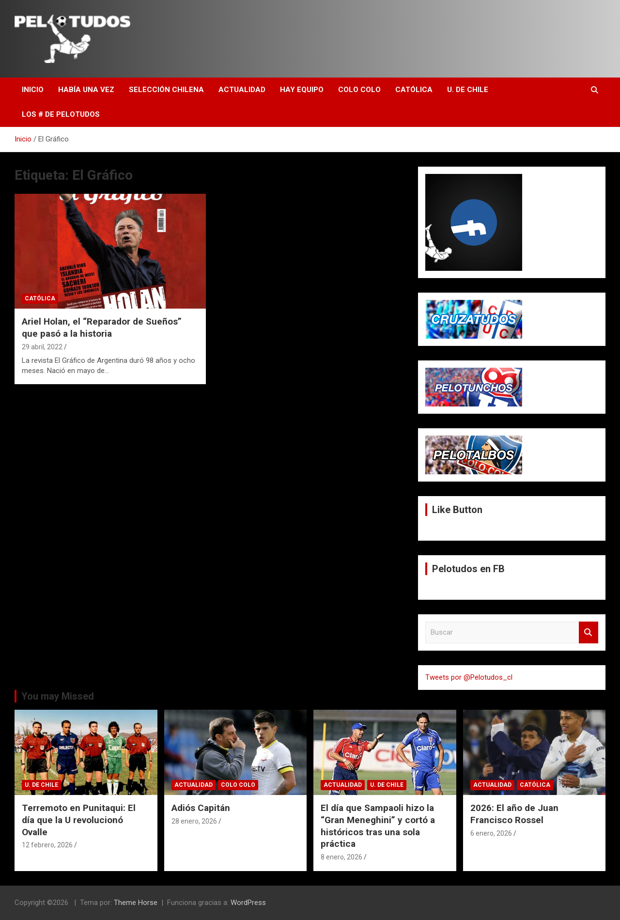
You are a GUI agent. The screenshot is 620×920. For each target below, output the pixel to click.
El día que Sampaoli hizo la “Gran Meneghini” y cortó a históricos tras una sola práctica (378, 825)
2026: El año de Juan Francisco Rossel (514, 814)
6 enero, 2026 (491, 833)
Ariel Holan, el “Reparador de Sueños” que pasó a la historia (102, 327)
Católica (414, 89)
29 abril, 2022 (42, 347)
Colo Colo (359, 89)
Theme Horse (135, 902)
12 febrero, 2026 (47, 845)
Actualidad (241, 89)
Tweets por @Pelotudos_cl (468, 677)
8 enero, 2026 (341, 857)
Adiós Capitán (200, 807)
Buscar (588, 632)
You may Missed (57, 696)
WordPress (248, 902)
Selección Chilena (166, 89)
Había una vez (86, 89)
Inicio (33, 89)
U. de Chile (467, 89)
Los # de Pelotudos (61, 114)
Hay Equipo (302, 89)
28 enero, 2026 (194, 821)
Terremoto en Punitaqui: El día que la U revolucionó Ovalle (79, 819)
